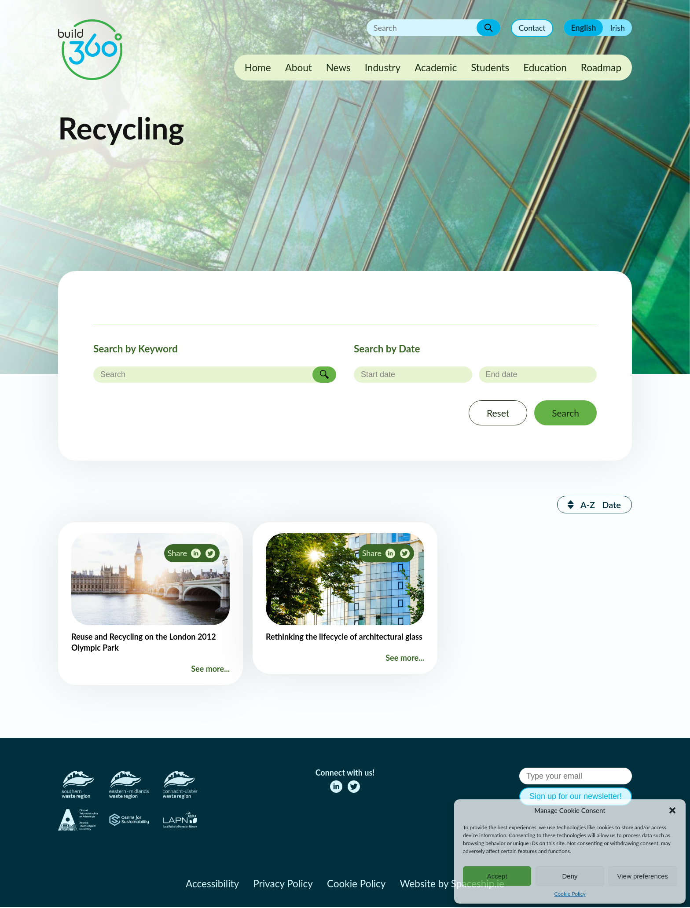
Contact (531, 28)
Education (545, 67)
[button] (672, 810)
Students (490, 67)
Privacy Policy (283, 884)
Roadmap (601, 67)
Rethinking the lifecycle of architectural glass (344, 637)
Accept (497, 876)
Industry (382, 67)
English (583, 28)
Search (564, 413)
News (338, 67)
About (298, 67)
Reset (495, 413)
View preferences (642, 876)
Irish (617, 28)
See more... (210, 669)
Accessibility (212, 884)
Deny (569, 876)
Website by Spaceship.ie (452, 884)
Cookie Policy (569, 893)
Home (258, 67)
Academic (436, 67)
